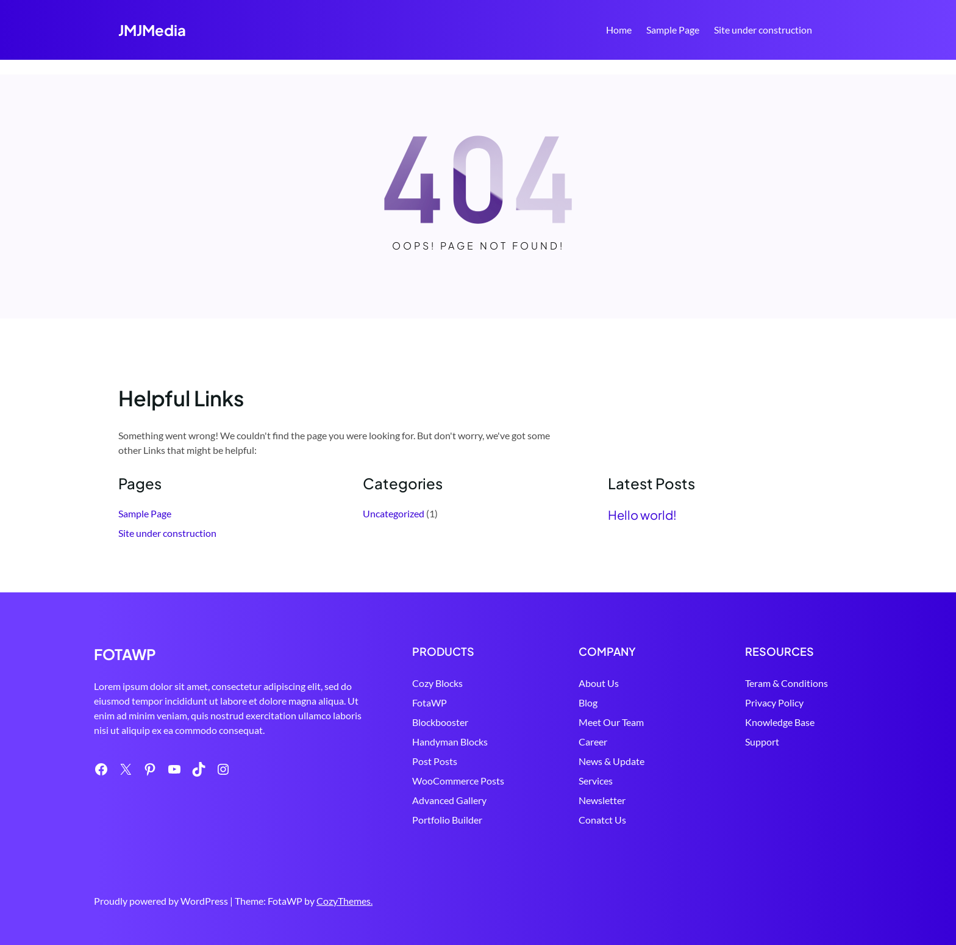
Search (832, 31)
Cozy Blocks (437, 683)
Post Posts (434, 761)
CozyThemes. (344, 901)
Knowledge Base (780, 722)
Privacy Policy (774, 702)
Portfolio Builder (447, 819)
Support (762, 741)
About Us (599, 683)
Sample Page (672, 29)
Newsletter (602, 800)
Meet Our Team (611, 722)
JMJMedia (152, 30)
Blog (588, 702)
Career (593, 741)
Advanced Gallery (449, 800)
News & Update (611, 761)
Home (619, 29)
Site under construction (763, 29)
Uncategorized (393, 513)
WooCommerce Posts (458, 780)
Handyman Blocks (450, 741)
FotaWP (429, 702)
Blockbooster (440, 722)
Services (596, 780)
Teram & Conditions (786, 683)
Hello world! (642, 515)
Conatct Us (602, 819)
